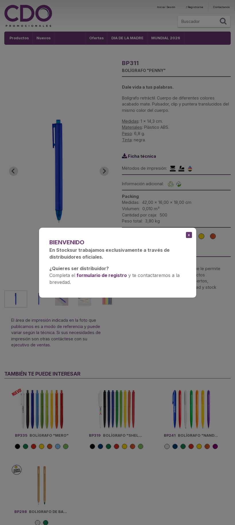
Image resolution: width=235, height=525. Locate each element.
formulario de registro (102, 275)
